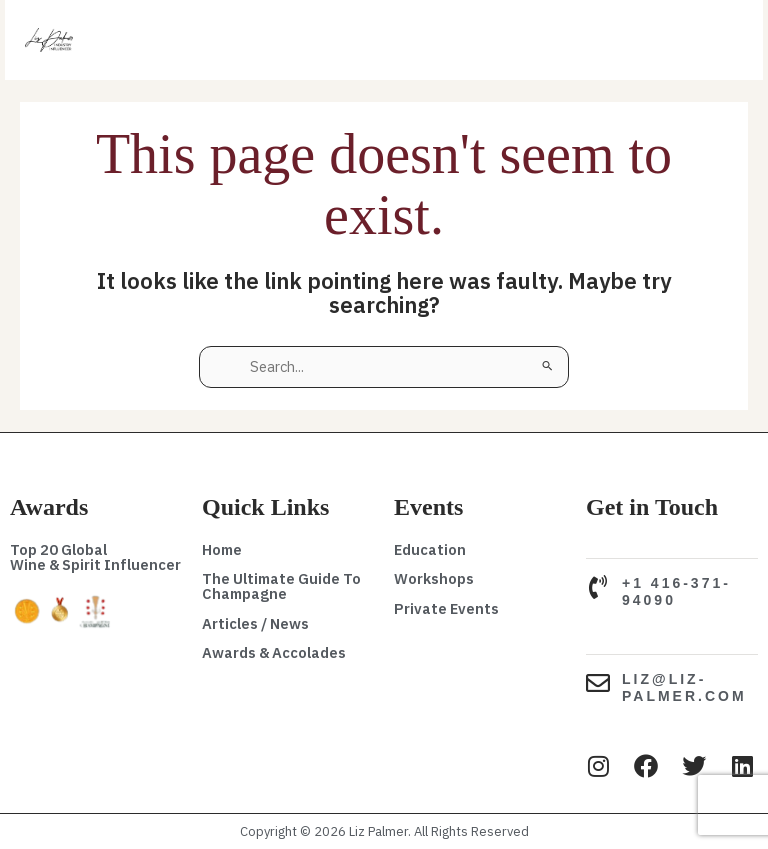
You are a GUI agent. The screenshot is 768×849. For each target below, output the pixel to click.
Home (222, 549)
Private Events (446, 608)
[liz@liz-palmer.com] (598, 683)
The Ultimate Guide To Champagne (281, 586)
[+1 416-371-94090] (598, 587)
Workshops (434, 578)
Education (430, 549)
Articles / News (255, 623)
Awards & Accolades (274, 652)
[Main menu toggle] (722, 40)
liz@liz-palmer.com (684, 688)
